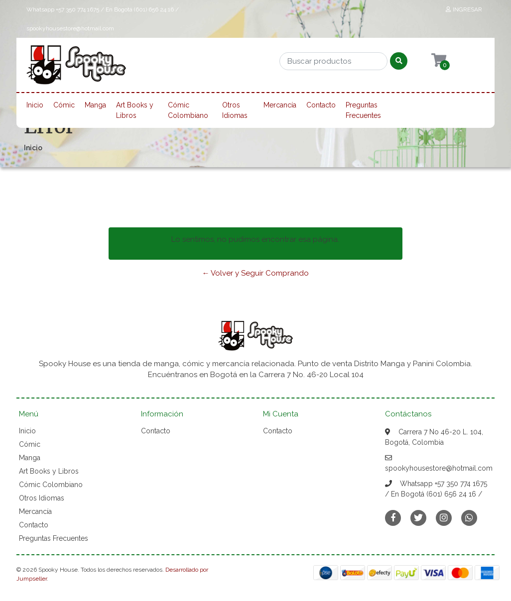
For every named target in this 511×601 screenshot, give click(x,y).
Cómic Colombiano (188, 110)
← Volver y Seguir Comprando (255, 273)
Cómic (64, 105)
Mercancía (279, 105)
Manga (95, 105)
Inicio (34, 105)
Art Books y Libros (134, 110)
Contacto (321, 105)
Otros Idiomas (235, 110)
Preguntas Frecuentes (363, 110)
